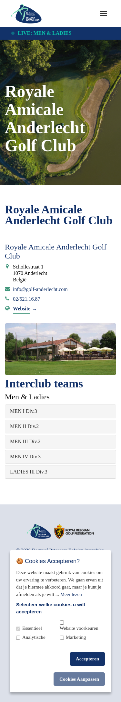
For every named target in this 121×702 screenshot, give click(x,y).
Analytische (33, 637)
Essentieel (32, 628)
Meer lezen (71, 594)
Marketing (76, 637)
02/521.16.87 (26, 299)
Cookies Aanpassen (79, 679)
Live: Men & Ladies (45, 33)
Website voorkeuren (79, 628)
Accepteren (87, 658)
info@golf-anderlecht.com (40, 289)
